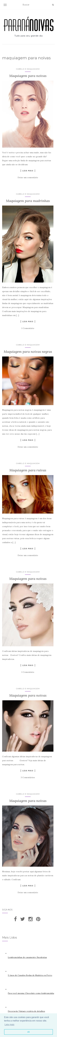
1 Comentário (27, 328)
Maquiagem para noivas (27, 76)
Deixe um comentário (28, 177)
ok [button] (28, 1032)
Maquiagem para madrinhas (28, 201)
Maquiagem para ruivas (27, 470)
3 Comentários (28, 777)
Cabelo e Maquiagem (28, 69)
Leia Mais (27, 170)
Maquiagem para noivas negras (28, 351)
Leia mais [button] (9, 1024)
